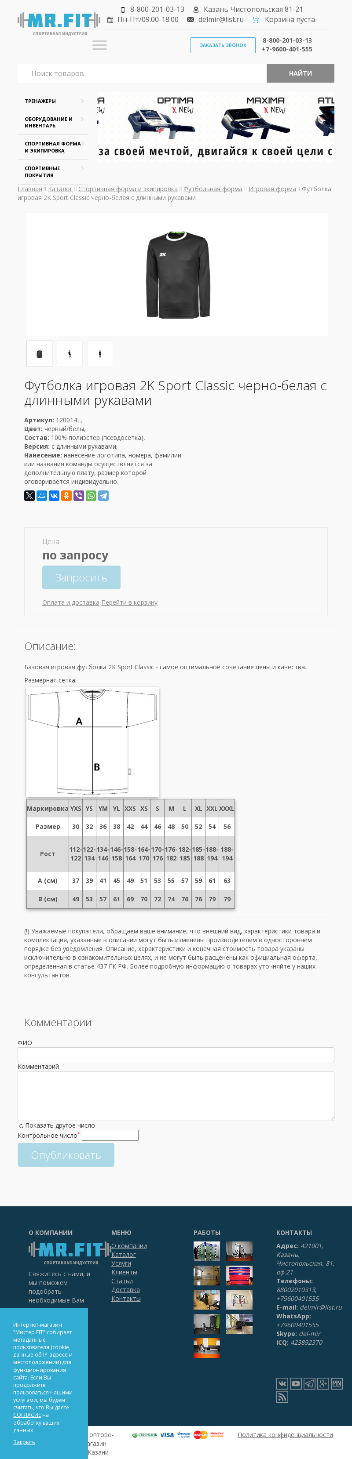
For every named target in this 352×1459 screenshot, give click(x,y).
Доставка (125, 1289)
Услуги (121, 1263)
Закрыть (24, 1442)
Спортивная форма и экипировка (128, 189)
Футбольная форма (212, 189)
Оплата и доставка (70, 602)
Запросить (81, 577)
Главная (30, 189)
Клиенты (124, 1272)
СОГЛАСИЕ (27, 1415)
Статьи (122, 1281)
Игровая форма (272, 189)
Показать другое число (60, 1125)
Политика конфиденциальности (285, 1434)
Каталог (60, 189)
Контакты (126, 1298)
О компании (129, 1245)
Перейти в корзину (129, 602)
